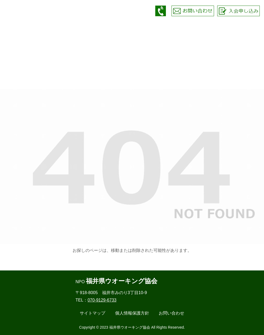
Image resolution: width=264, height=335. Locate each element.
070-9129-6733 (101, 300)
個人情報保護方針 (132, 313)
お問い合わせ (171, 313)
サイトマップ (92, 313)
